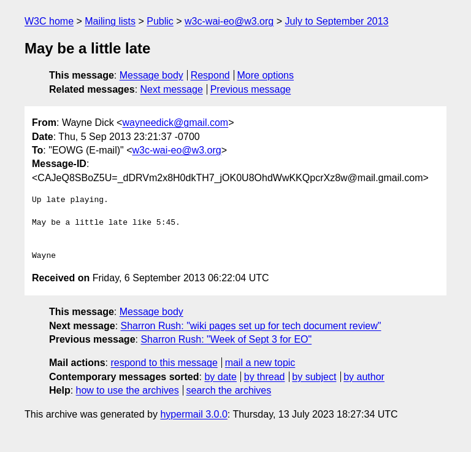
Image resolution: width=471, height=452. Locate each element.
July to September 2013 (336, 21)
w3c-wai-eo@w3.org (229, 21)
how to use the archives (127, 390)
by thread (264, 377)
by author (364, 377)
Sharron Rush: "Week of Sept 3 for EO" (226, 339)
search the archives (229, 390)
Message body (151, 75)
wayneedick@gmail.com (175, 122)
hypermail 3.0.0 (193, 414)
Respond (210, 75)
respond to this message (163, 362)
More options (265, 75)
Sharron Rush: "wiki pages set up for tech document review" (251, 326)
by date (220, 377)
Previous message (250, 89)
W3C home (49, 21)
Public (160, 21)
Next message (171, 89)
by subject (314, 377)
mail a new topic (260, 362)
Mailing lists (110, 21)
